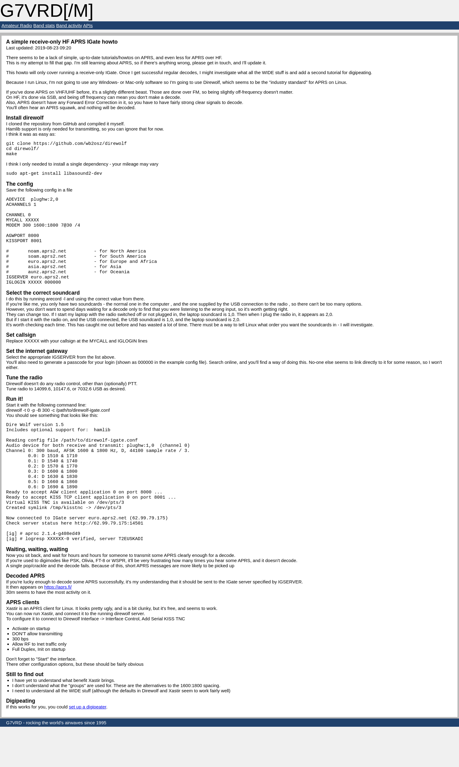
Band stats (44, 25)
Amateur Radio (17, 25)
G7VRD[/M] (47, 10)
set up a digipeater (87, 747)
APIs (88, 25)
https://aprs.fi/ (58, 627)
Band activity (69, 25)
